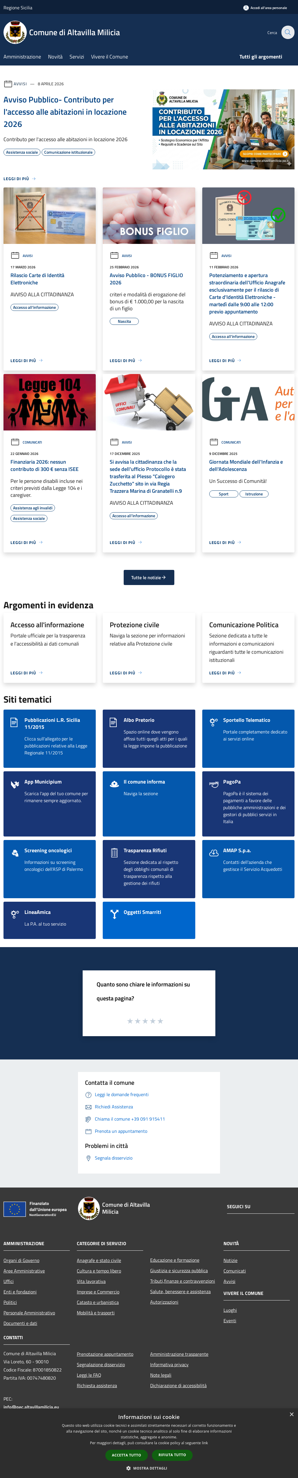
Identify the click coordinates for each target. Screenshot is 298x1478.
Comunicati (26, 442)
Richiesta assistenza (97, 1385)
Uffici (8, 1281)
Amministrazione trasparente (179, 1354)
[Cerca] (288, 32)
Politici (10, 1302)
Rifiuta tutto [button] (172, 1454)
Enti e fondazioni (20, 1291)
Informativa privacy (169, 1364)
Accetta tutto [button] (126, 1455)
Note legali (160, 1374)
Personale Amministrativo (29, 1312)
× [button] (291, 1415)
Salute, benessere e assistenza (180, 1291)
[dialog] (149, 1443)
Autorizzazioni (164, 1301)
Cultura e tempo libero (99, 1270)
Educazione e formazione (174, 1260)
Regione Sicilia (17, 7)
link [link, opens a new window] (205, 1442)
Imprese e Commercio (98, 1291)
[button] (149, 1468)
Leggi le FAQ (89, 1374)
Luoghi (230, 1310)
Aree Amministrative (24, 1270)
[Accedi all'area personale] (265, 8)
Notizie (230, 1260)
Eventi (230, 1320)
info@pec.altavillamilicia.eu (31, 1406)
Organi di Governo (21, 1260)
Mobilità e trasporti (96, 1312)
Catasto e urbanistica (98, 1302)
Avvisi (20, 84)
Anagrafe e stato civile (99, 1260)
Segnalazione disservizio (101, 1364)
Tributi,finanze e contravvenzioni (182, 1280)
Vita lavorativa (91, 1281)
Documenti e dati (20, 1323)
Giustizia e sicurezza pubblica (179, 1270)
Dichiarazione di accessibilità (178, 1385)
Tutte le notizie (148, 577)
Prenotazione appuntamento (105, 1354)
